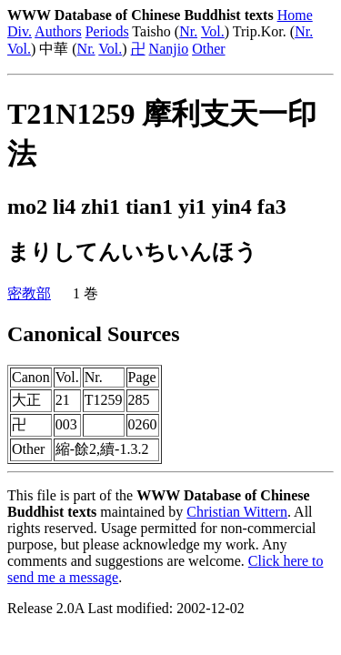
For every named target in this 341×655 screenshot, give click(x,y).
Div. (19, 31)
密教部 (29, 293)
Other (208, 48)
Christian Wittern (236, 511)
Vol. (213, 31)
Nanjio (169, 48)
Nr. (188, 31)
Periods (107, 31)
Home (295, 15)
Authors (58, 31)
